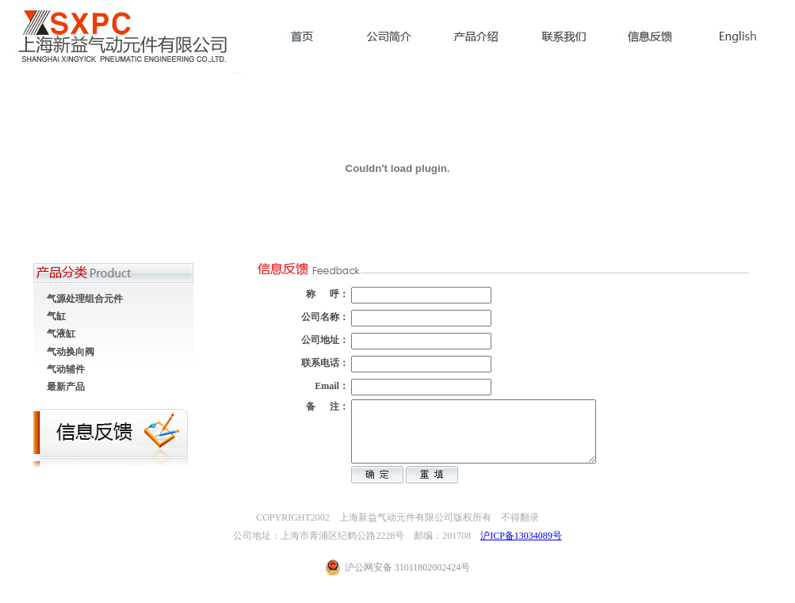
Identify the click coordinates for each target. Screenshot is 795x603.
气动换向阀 (70, 351)
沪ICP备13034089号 (521, 547)
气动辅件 (66, 369)
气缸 (56, 316)
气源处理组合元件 (85, 298)
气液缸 (61, 333)
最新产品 (66, 386)
